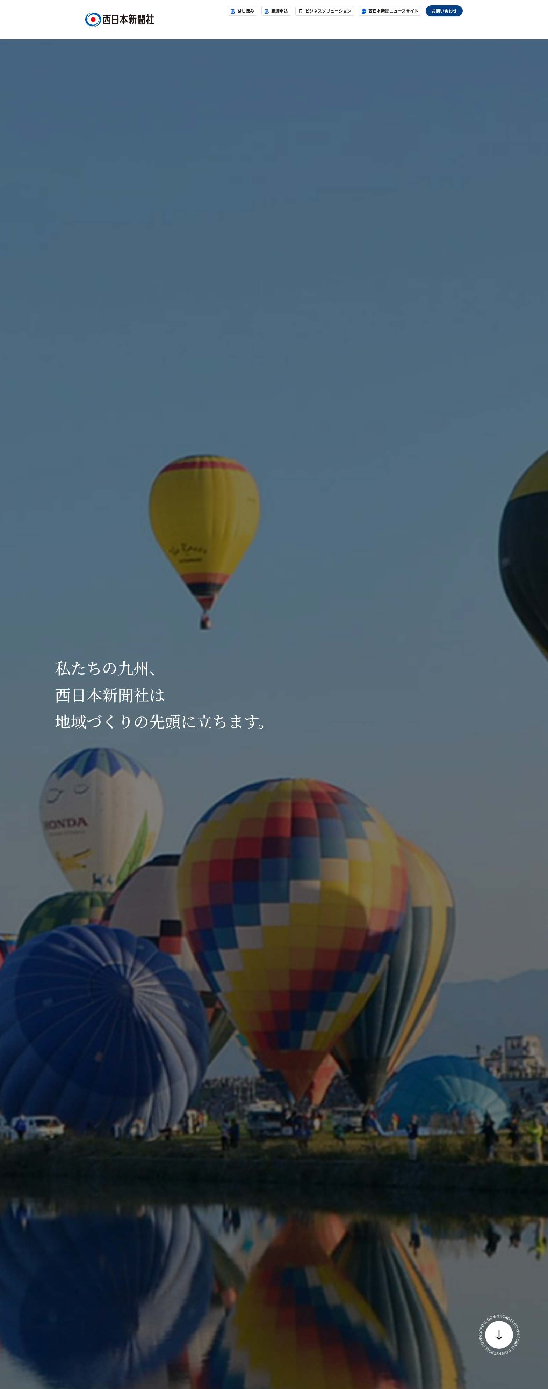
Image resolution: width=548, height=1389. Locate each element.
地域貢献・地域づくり (342, 27)
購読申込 (276, 11)
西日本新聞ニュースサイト (390, 11)
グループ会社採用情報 (437, 27)
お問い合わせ (444, 11)
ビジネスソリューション (324, 11)
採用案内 (389, 27)
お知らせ (240, 27)
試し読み (242, 11)
